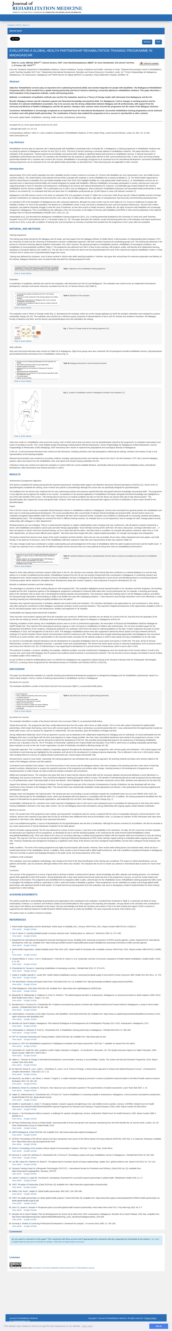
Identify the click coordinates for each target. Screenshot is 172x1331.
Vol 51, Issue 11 (23, 25)
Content (11, 25)
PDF (158, 42)
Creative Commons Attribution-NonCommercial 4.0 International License (64, 1268)
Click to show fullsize (36, 270)
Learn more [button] (87, 1326)
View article (17, 929)
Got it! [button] (159, 1326)
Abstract (147, 42)
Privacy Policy (150, 1318)
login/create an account (74, 1242)
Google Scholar (30, 929)
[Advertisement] (86, 1293)
